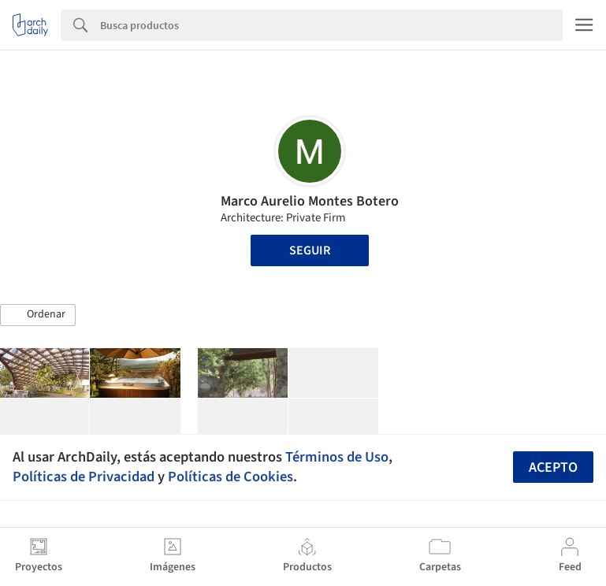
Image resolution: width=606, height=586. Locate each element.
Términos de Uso (337, 457)
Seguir (309, 250)
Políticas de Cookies (230, 476)
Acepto (553, 467)
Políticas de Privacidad (83, 476)
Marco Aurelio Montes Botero (310, 201)
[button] (38, 315)
